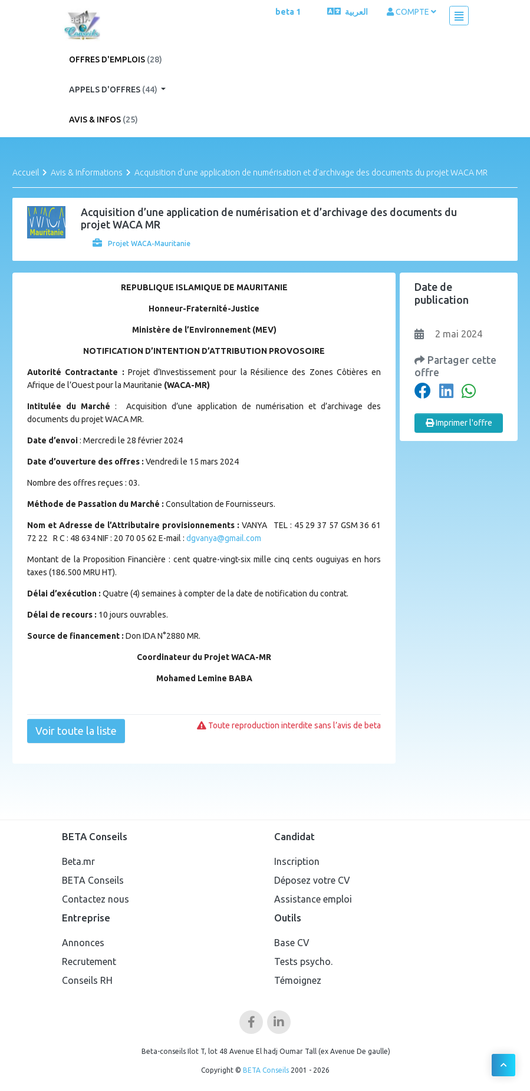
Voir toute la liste (76, 731)
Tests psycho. (303, 961)
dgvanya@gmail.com (223, 538)
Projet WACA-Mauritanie (141, 243)
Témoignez (297, 980)
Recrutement (89, 961)
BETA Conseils (93, 880)
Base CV (292, 942)
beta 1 (288, 11)
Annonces (83, 942)
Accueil (25, 172)
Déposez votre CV (312, 880)
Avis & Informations (87, 172)
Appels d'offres (114, 89)
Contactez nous (95, 899)
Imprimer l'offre (459, 422)
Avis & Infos (103, 119)
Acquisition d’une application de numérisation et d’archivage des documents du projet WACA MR (311, 172)
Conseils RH (87, 980)
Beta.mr (78, 861)
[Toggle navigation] (459, 15)
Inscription (297, 861)
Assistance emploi (313, 899)
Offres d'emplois (115, 59)
